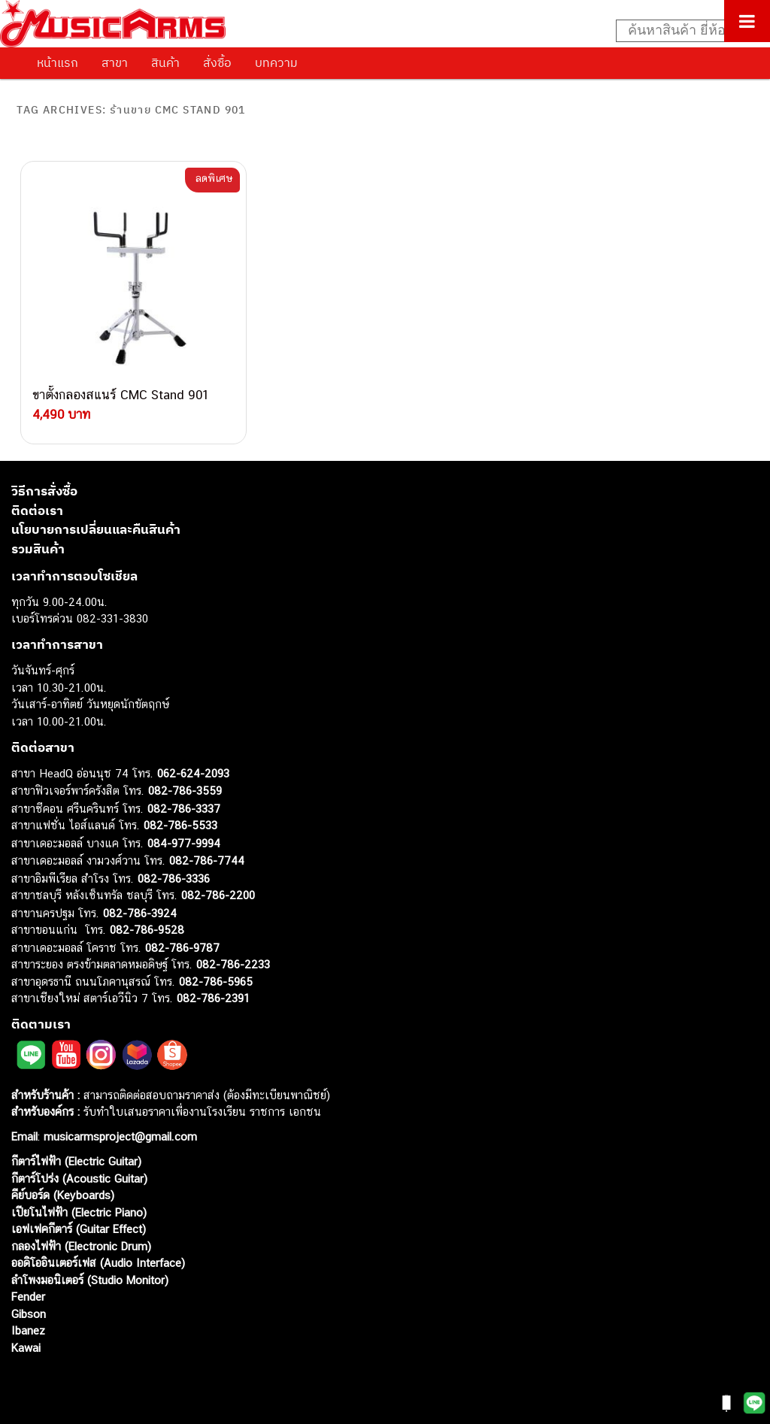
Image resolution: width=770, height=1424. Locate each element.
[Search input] (685, 30)
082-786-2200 (218, 895)
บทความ (276, 62)
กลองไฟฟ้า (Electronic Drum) (81, 1246)
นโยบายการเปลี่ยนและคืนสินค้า (95, 529)
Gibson (28, 1313)
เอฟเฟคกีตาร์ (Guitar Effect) (78, 1229)
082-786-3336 (174, 878)
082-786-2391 (213, 998)
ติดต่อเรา (37, 510)
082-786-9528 (147, 929)
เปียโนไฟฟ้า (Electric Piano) (79, 1212)
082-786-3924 (140, 913)
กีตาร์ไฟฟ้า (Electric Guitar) (76, 1161)
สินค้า (165, 62)
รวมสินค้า (38, 549)
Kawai (26, 1347)
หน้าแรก (57, 62)
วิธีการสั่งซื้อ (44, 491)
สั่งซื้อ (217, 62)
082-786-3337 (183, 808)
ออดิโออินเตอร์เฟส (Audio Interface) (98, 1262)
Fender (28, 1296)
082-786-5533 (180, 825)
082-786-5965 (216, 981)
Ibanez (28, 1330)
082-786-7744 (206, 860)
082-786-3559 (185, 790)
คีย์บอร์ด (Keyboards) (62, 1195)
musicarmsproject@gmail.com (118, 1136)
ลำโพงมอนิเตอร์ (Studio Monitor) (89, 1280)
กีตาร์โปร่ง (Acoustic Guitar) (79, 1178)
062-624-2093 (193, 773)
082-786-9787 (182, 947)
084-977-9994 (183, 843)
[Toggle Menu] (747, 21)
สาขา (115, 62)
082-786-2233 (233, 964)
